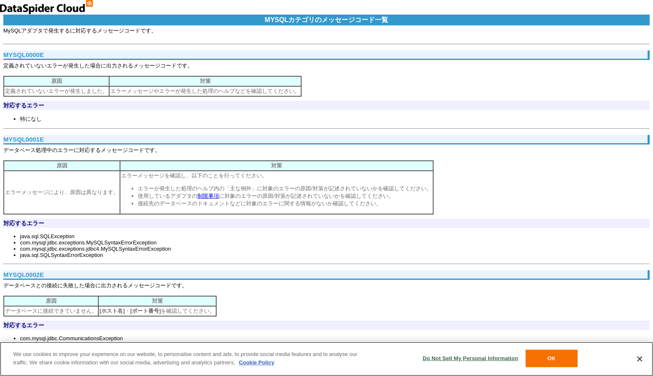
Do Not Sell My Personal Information (470, 359)
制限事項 (208, 196)
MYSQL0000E (23, 54)
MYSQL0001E (23, 139)
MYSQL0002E (23, 274)
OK (551, 359)
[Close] (640, 360)
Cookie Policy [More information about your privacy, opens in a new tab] (256, 363)
